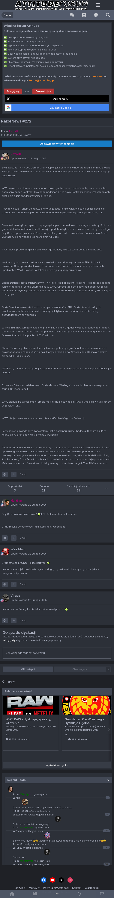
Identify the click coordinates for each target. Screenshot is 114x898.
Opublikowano (28, 158)
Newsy (27, 134)
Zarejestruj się (43, 91)
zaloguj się (9, 640)
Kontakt (76, 887)
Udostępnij (28, 669)
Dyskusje (46, 726)
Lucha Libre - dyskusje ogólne (31, 864)
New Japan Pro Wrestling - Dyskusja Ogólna (84, 721)
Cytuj (23, 474)
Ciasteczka (92, 887)
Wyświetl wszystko (57, 765)
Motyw (34, 887)
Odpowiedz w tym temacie (57, 143)
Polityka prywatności (56, 887)
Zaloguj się (13, 91)
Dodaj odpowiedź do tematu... (26, 653)
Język (20, 887)
